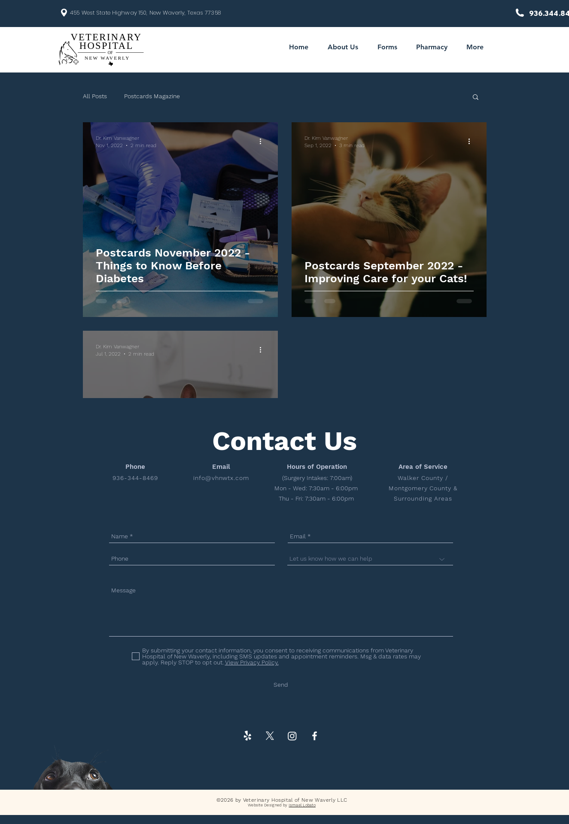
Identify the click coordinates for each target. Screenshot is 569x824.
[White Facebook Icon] (314, 736)
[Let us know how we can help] (370, 558)
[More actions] (264, 141)
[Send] (281, 684)
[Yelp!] (247, 736)
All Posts (95, 96)
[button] (476, 97)
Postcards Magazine (152, 96)
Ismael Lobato (302, 805)
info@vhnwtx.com (221, 477)
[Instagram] (292, 736)
